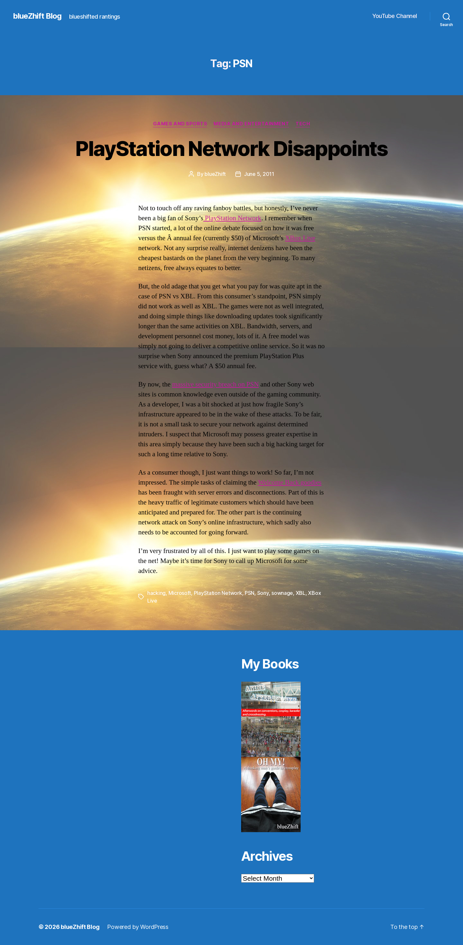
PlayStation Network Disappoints (231, 148)
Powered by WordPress (137, 926)
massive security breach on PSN (215, 384)
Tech (302, 124)
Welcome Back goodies (290, 482)
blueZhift (215, 174)
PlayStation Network (232, 218)
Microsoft (179, 593)
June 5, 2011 (259, 174)
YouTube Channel (394, 16)
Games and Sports (180, 124)
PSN (249, 593)
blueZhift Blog (37, 16)
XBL (300, 593)
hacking (156, 593)
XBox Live (300, 238)
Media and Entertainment (251, 124)
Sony (263, 593)
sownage (282, 593)
